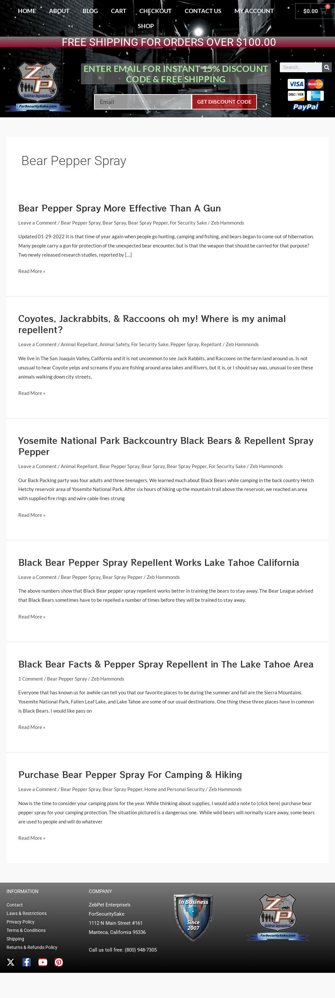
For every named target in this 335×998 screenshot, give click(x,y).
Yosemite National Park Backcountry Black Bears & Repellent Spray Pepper (165, 445)
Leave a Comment (37, 223)
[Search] (327, 67)
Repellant (211, 344)
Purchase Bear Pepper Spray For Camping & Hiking (130, 774)
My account (254, 10)
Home (27, 10)
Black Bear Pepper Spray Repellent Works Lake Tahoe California (158, 562)
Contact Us (203, 10)
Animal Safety (114, 344)
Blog (90, 10)
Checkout (155, 10)
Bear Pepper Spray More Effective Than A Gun (119, 208)
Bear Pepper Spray (81, 223)
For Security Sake (188, 223)
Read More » (31, 270)
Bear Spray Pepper (148, 223)
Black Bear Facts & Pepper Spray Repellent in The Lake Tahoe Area (166, 664)
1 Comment (30, 679)
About (59, 10)
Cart (118, 10)
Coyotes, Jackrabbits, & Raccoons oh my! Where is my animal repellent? (152, 323)
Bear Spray (114, 223)
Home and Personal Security (174, 789)
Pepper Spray (184, 344)
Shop (146, 25)
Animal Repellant (79, 344)
